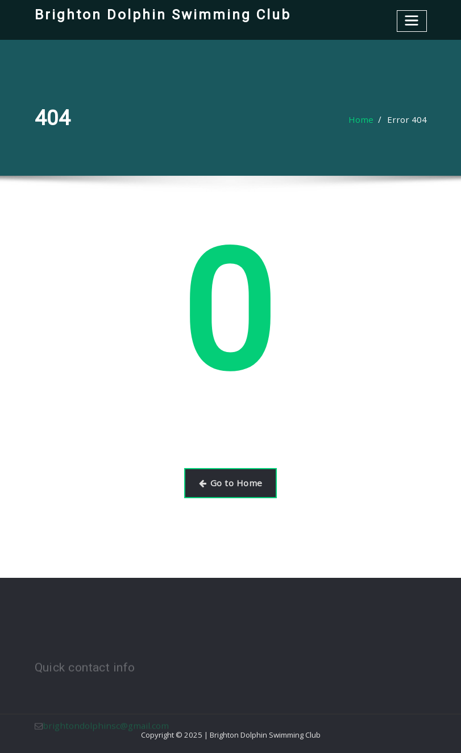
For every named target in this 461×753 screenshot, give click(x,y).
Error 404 (410, 119)
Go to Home (230, 481)
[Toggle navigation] (412, 20)
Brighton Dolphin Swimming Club (157, 14)
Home (367, 119)
